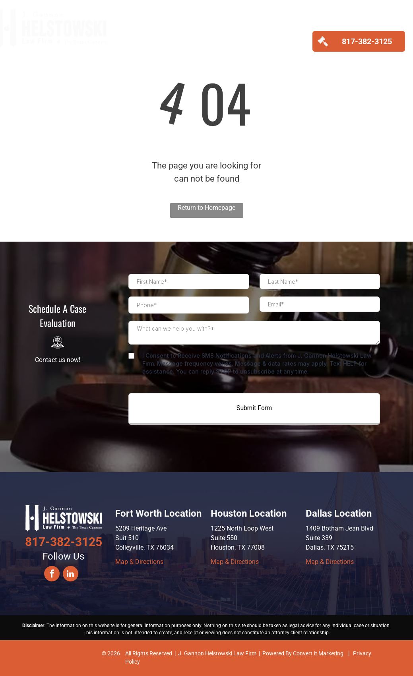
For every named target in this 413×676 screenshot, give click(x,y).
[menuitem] (134, 34)
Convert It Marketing (318, 653)
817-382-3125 (63, 542)
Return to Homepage (206, 207)
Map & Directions (139, 562)
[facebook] (52, 574)
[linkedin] (70, 574)
